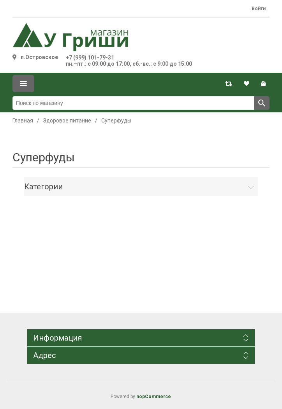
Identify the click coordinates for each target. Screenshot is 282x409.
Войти (259, 8)
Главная (22, 120)
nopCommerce (153, 396)
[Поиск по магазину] (133, 103)
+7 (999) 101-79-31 (90, 57)
